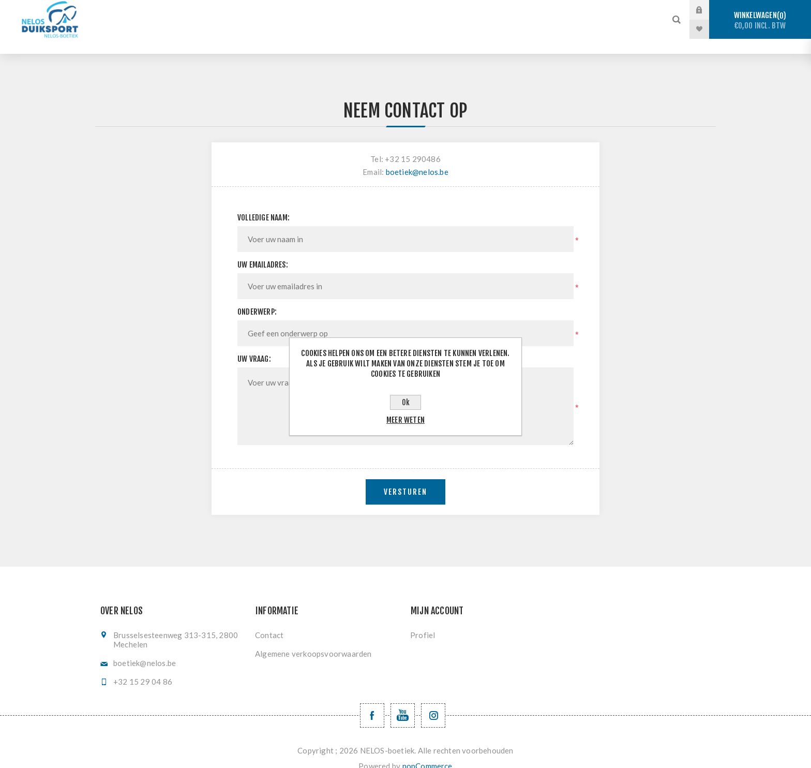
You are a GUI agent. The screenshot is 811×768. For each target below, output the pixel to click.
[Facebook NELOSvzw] (372, 700)
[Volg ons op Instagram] (433, 700)
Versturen (405, 477)
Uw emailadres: (262, 250)
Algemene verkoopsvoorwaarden (313, 638)
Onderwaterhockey (444, 10)
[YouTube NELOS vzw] (403, 700)
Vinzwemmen (529, 10)
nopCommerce (427, 751)
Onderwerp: (257, 297)
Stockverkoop (216, 10)
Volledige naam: (263, 203)
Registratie (600, 10)
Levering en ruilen (358, 29)
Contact (269, 620)
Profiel (422, 620)
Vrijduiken (362, 10)
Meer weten (405, 420)
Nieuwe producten (452, 29)
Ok (406, 402)
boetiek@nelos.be (417, 156)
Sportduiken (292, 10)
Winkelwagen (760, 20)
